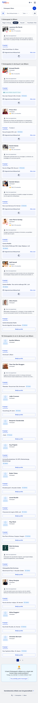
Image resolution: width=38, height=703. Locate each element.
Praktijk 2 (12, 128)
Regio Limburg (6, 22)
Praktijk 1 (5, 45)
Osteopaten (18, 695)
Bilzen (15, 22)
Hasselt (22, 22)
